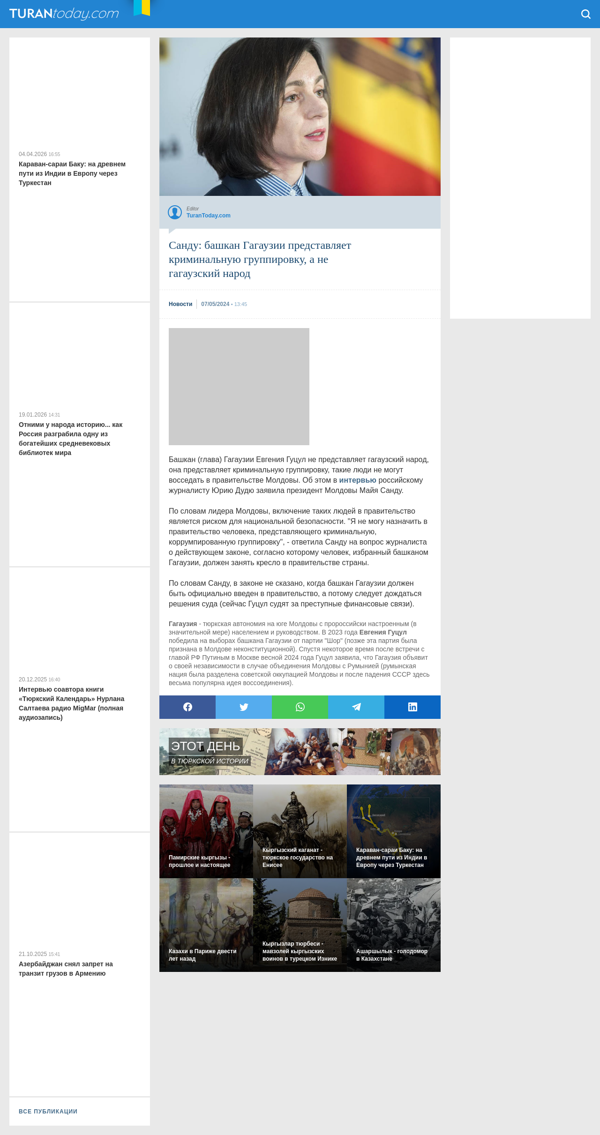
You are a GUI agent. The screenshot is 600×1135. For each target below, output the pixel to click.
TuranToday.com (65, 14)
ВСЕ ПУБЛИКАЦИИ (48, 1111)
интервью (357, 480)
